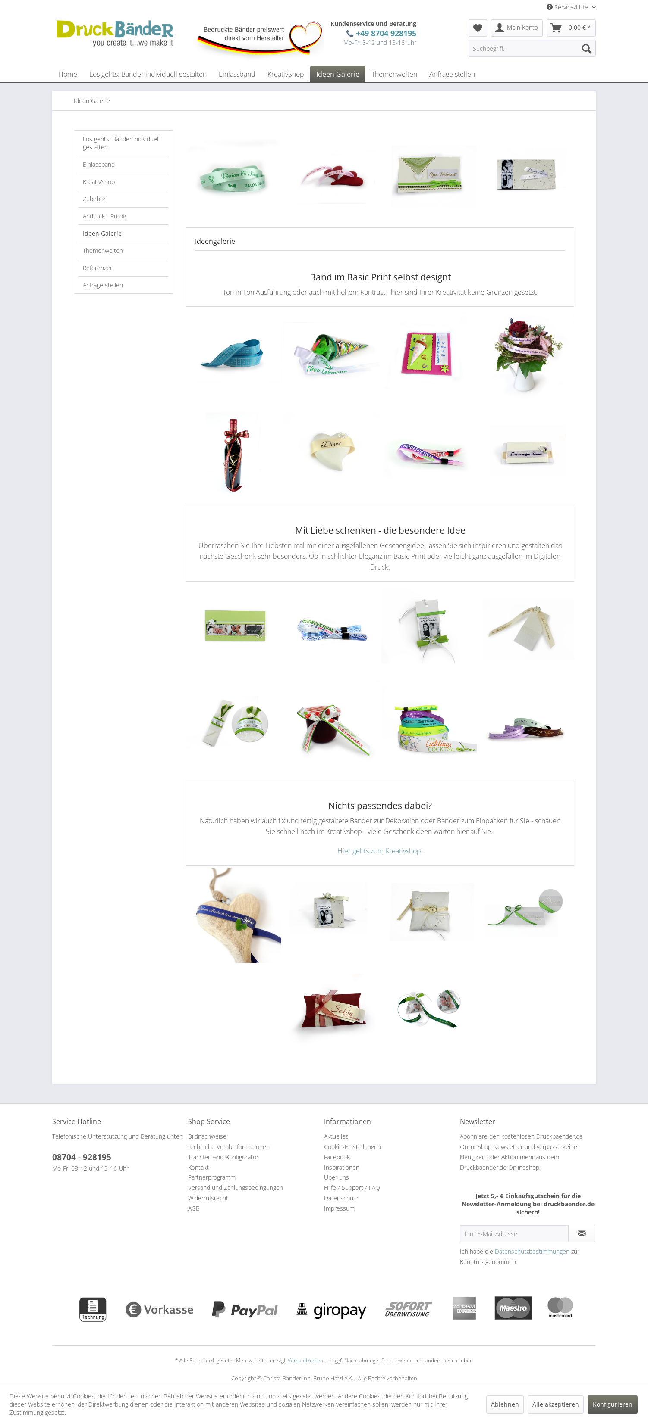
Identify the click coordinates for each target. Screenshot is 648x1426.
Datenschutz (341, 1198)
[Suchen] (587, 48)
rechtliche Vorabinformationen (229, 1147)
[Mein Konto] (517, 28)
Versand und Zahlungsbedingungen (235, 1187)
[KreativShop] (285, 74)
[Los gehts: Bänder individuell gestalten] (148, 74)
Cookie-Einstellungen (352, 1147)
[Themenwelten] (394, 74)
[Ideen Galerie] (337, 74)
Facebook (337, 1157)
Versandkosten (305, 1360)
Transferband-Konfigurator (223, 1157)
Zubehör (94, 199)
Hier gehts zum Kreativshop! (380, 851)
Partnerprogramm (212, 1177)
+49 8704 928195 (384, 33)
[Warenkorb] (571, 28)
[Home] (67, 74)
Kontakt (198, 1167)
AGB (194, 1208)
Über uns (336, 1177)
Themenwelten (103, 250)
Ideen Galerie (102, 233)
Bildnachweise (207, 1136)
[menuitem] (478, 28)
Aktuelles (336, 1136)
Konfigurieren (612, 1404)
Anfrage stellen (103, 285)
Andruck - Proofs (105, 216)
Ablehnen (505, 1404)
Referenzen (98, 268)
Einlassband (99, 164)
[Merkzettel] (478, 28)
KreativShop (99, 181)
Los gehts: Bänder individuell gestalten (121, 143)
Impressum (339, 1208)
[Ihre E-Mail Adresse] (514, 1233)
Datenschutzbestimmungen (532, 1251)
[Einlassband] (237, 74)
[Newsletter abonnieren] (581, 1233)
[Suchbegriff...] (532, 48)
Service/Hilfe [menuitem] (568, 7)
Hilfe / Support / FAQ (352, 1187)
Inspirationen (341, 1167)
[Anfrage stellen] (452, 74)
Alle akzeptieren (555, 1404)
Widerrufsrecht (208, 1198)
